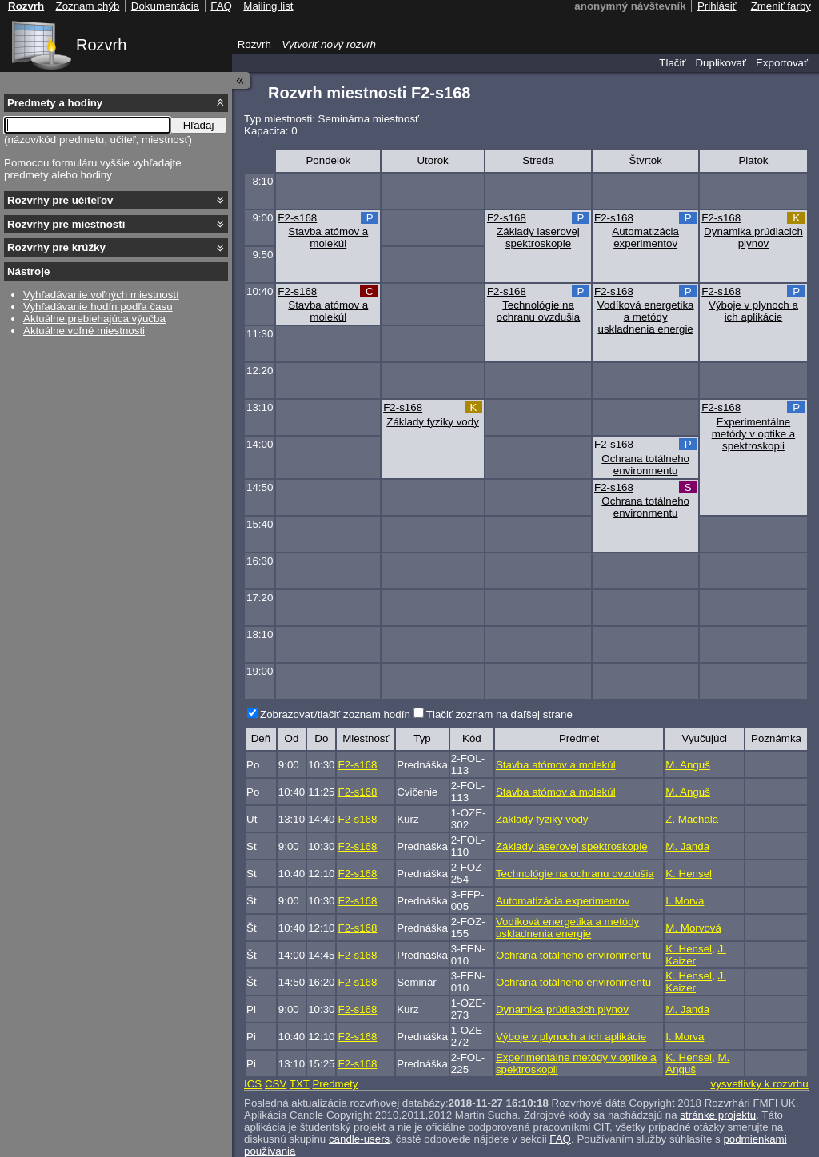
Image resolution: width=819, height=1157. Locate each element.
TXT (300, 1084)
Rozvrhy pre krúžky (56, 247)
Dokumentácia (165, 6)
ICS (253, 1084)
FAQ (560, 1139)
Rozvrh (101, 45)
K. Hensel (688, 874)
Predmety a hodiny (54, 103)
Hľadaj (198, 125)
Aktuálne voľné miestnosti (84, 331)
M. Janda (687, 846)
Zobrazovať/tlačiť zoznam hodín (335, 714)
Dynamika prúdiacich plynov (753, 237)
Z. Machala (691, 819)
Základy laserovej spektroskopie (538, 237)
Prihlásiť (717, 6)
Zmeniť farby (781, 6)
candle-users (359, 1139)
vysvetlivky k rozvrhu (759, 1084)
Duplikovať (720, 63)
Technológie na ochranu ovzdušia (538, 311)
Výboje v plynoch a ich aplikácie (753, 311)
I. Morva (684, 901)
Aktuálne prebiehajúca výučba (94, 319)
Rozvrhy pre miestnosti (66, 224)
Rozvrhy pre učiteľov (60, 200)
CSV (275, 1084)
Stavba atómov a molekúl (328, 237)
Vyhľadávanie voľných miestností (101, 295)
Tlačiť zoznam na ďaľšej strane (499, 714)
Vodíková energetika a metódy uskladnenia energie (645, 317)
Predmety (335, 1084)
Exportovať (782, 63)
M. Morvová (693, 928)
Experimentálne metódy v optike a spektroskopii (753, 434)
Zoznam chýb (87, 6)
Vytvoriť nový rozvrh (329, 44)
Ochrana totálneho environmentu (645, 465)
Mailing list (268, 6)
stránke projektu (718, 1115)
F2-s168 (297, 218)
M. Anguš (687, 765)
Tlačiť (672, 63)
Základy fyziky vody (432, 422)
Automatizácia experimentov (645, 237)
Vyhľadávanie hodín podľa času (98, 307)
